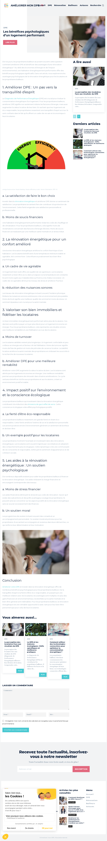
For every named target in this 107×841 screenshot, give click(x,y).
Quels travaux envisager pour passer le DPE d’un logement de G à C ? (76, 809)
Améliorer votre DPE (11, 587)
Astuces (72, 802)
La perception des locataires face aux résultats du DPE (12, 644)
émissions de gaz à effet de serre (41, 404)
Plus (20, 671)
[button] (97, 5)
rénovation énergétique (25, 201)
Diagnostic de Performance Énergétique (22, 98)
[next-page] (78, 116)
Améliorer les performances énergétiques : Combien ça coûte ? (76, 820)
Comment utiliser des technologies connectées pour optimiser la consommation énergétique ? (57, 647)
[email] (45, 769)
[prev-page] (74, 116)
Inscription (81, 769)
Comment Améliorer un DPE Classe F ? (76, 798)
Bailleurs (72, 815)
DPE (5, 28)
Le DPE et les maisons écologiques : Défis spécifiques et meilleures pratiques (35, 647)
